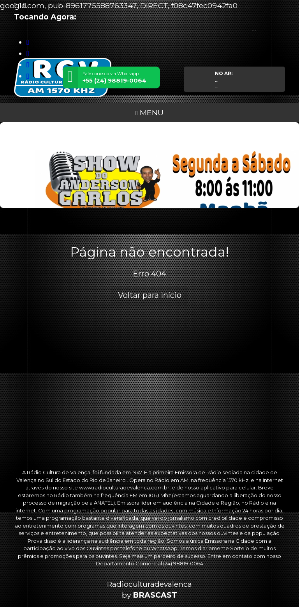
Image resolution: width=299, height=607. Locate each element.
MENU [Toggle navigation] (149, 112)
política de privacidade (197, 567)
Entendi (30, 585)
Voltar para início (149, 295)
